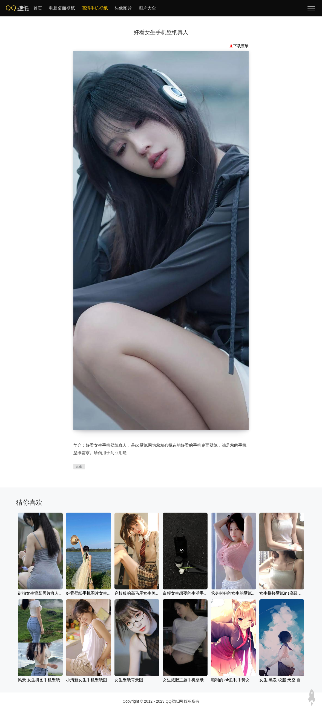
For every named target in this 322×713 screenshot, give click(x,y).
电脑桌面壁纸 (62, 8)
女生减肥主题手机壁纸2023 (188, 680)
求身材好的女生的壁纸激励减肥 (239, 593)
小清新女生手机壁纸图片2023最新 (97, 680)
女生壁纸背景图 (128, 680)
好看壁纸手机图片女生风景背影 (94, 593)
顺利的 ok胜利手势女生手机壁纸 (240, 680)
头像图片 (123, 8)
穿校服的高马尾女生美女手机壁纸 (145, 593)
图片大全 (147, 8)
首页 (37, 8)
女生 (79, 466)
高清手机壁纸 (95, 8)
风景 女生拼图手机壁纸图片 (43, 680)
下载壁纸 (241, 46)
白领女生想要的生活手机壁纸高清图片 (197, 593)
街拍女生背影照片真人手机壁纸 (46, 593)
